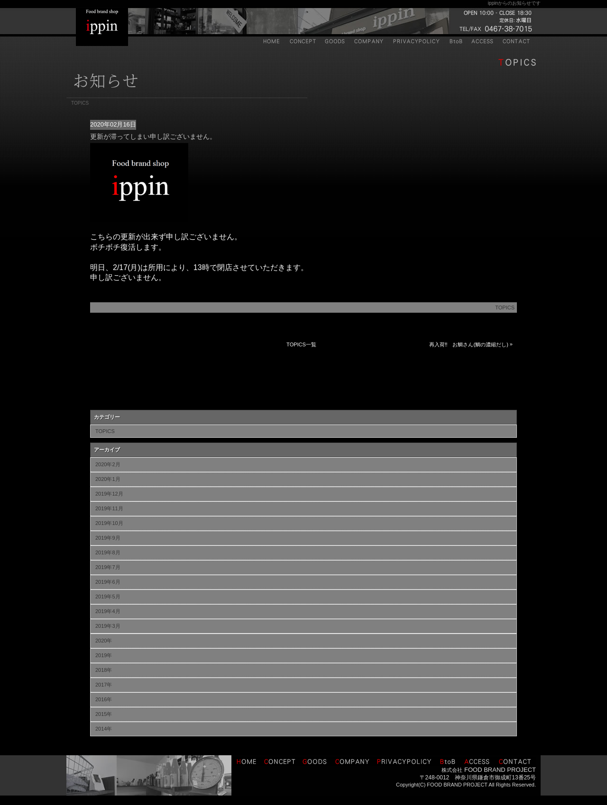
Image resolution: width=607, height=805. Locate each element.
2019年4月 (107, 611)
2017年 (103, 684)
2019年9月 (107, 538)
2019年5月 (107, 596)
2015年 (103, 714)
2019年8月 (107, 552)
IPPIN (102, 27)
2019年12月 (109, 494)
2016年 (103, 699)
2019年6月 (107, 582)
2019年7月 (107, 567)
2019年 (103, 655)
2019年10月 (109, 523)
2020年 (103, 640)
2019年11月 (109, 508)
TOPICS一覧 (301, 344)
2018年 (103, 670)
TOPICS (505, 307)
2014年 (103, 729)
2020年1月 (107, 479)
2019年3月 (107, 626)
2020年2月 (107, 464)
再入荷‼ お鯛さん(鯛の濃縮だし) (468, 344)
